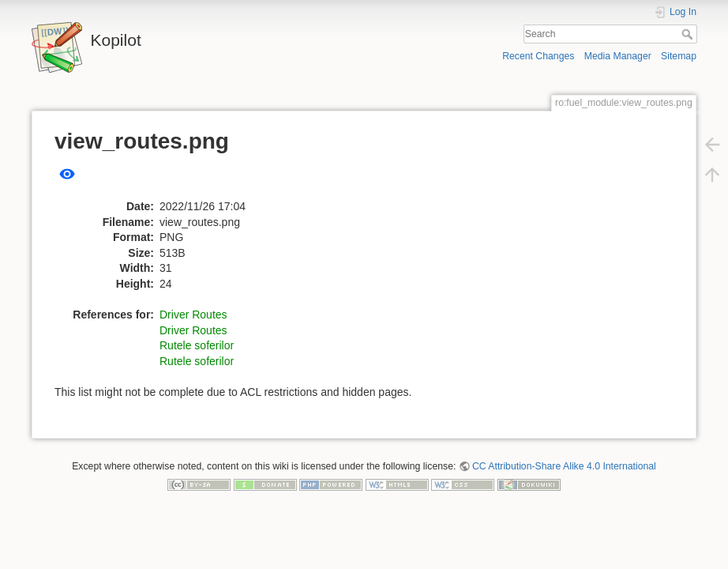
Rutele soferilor (196, 345)
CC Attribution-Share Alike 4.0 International (564, 466)
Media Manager (617, 56)
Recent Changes (538, 56)
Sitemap (678, 56)
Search (688, 34)
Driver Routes (193, 314)
